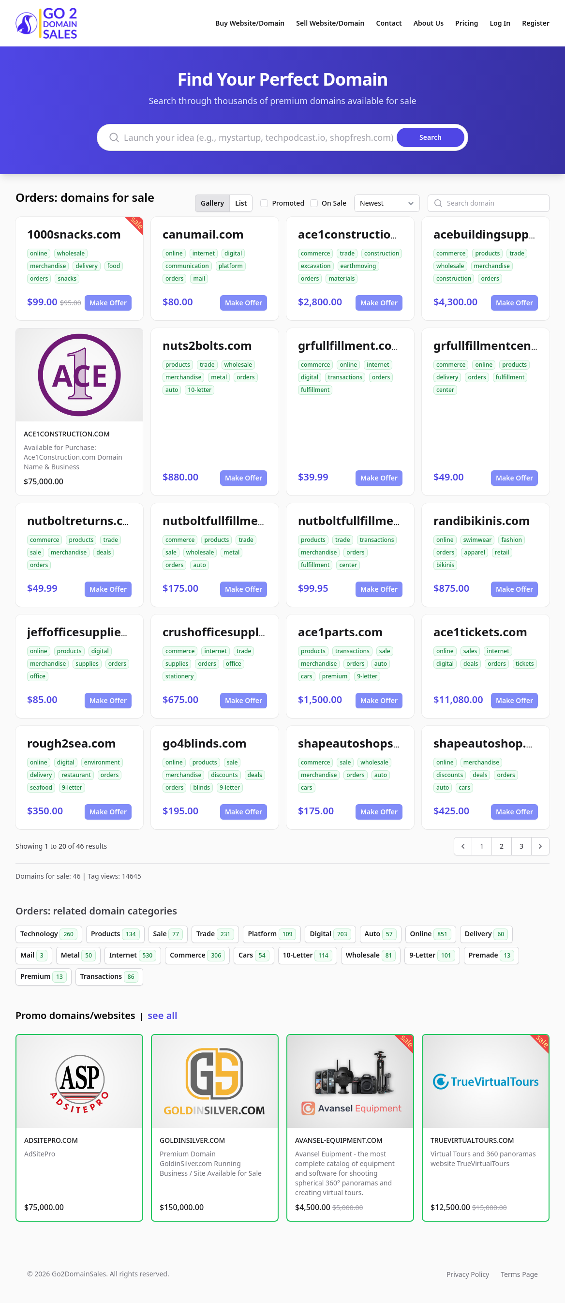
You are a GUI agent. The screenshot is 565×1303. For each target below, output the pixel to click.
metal (219, 377)
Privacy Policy (467, 1274)
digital (233, 253)
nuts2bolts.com (207, 345)
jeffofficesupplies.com (91, 632)
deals (103, 552)
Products (115, 934)
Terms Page (519, 1274)
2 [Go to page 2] (502, 846)
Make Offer (108, 302)
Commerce (197, 955)
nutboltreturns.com (84, 520)
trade (347, 253)
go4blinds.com (205, 743)
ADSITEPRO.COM (51, 1140)
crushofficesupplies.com (233, 632)
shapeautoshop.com (491, 743)
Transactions (109, 977)
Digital (330, 934)
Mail (33, 955)
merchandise (48, 266)
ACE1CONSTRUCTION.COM (67, 433)
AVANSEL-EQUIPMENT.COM (339, 1140)
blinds (201, 787)
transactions (345, 377)
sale (35, 552)
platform (231, 266)
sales (470, 651)
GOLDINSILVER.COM (192, 1140)
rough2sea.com (71, 743)
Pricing (466, 23)
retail (502, 552)
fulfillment (315, 390)
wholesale (71, 253)
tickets (525, 663)
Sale (168, 934)
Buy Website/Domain (249, 23)
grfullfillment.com (350, 345)
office (37, 676)
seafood (41, 787)
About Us (429, 23)
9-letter (367, 676)
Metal (78, 955)
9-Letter (432, 955)
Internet (132, 955)
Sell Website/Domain (330, 23)
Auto (381, 934)
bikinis (445, 565)
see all (162, 1015)
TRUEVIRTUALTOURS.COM (472, 1140)
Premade (492, 955)
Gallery (212, 203)
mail (199, 278)
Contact (389, 23)
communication (187, 266)
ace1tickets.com (480, 632)
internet (204, 253)
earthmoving (358, 266)
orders (39, 278)
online (38, 253)
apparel (474, 552)
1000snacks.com (74, 234)
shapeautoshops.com (359, 743)
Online (430, 934)
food (113, 266)
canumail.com (203, 234)
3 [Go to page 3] (521, 846)
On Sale (334, 203)
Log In (500, 23)
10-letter (199, 390)
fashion (511, 540)
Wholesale (371, 955)
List (241, 203)
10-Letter (307, 955)
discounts (224, 775)
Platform (272, 934)
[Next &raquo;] (540, 846)
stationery (179, 676)
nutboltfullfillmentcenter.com (384, 520)
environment (102, 762)
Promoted (288, 203)
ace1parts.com (340, 632)
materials (341, 278)
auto (171, 390)
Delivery (486, 934)
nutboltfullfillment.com (230, 520)
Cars (253, 955)
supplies (86, 663)
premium (335, 676)
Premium (43, 977)
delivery (86, 266)
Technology (48, 934)
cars (306, 676)
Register (536, 23)
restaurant (75, 775)
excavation (316, 266)
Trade (215, 934)
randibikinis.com (481, 520)
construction (381, 253)
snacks (67, 278)
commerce (315, 253)
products (487, 253)
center (445, 390)
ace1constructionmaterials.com (389, 234)
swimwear (477, 540)
